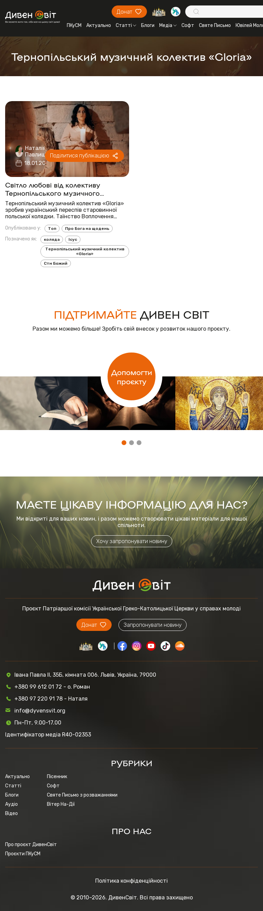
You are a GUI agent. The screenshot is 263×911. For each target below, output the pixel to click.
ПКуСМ (74, 25)
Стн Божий (55, 263)
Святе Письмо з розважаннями (82, 795)
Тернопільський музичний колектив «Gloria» (84, 251)
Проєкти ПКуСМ (22, 854)
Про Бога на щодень (87, 228)
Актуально (98, 25)
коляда (52, 239)
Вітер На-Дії (61, 804)
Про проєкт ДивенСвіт (31, 844)
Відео (11, 813)
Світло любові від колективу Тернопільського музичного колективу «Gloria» (52, 188)
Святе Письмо (215, 25)
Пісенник (57, 776)
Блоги (147, 25)
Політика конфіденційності (131, 881)
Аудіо (11, 804)
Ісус (72, 239)
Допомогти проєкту (131, 376)
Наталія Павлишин (39, 151)
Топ (52, 228)
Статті (126, 25)
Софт (187, 25)
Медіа (168, 25)
